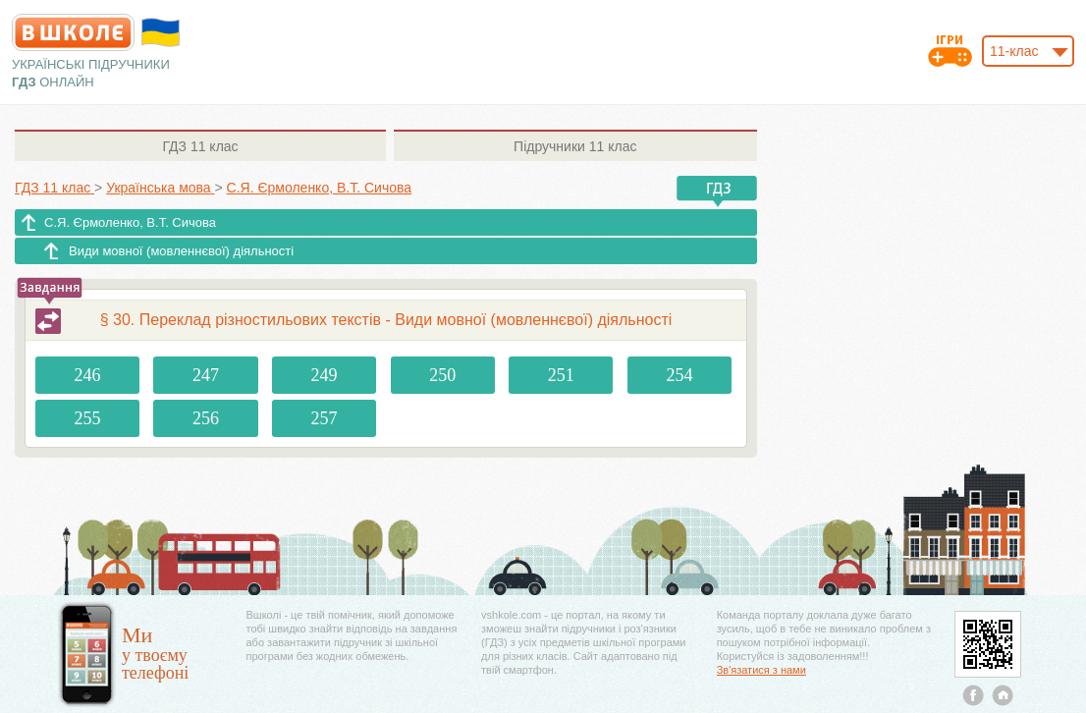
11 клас (200, 146)
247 (205, 375)
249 (324, 375)
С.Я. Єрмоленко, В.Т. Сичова (130, 222)
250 (442, 375)
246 (87, 375)
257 (324, 418)
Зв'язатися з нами (761, 670)
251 (561, 375)
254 (679, 375)
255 (87, 418)
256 (205, 418)
